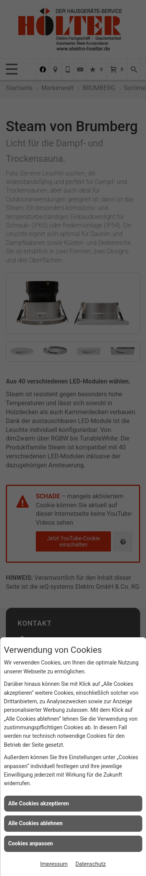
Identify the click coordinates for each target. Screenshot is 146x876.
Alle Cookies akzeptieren (38, 803)
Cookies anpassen (30, 843)
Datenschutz (91, 864)
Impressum (53, 864)
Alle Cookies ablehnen (35, 823)
